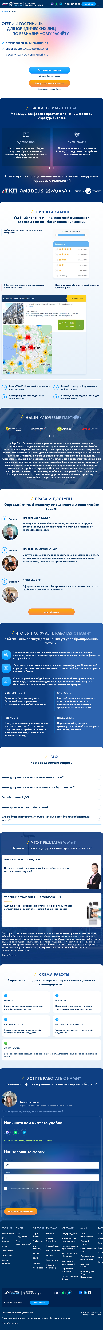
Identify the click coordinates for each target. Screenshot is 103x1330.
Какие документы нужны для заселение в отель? (33, 777)
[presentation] (23, 1201)
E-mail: (8, 1172)
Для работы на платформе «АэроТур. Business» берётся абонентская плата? (46, 818)
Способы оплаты (10, 1323)
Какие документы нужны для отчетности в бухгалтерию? (38, 787)
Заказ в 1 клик (88, 4)
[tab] (49, 168)
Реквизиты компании (60, 1318)
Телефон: (9, 1160)
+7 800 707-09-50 (72, 4)
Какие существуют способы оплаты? (25, 807)
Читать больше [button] (9, 955)
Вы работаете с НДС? (15, 797)
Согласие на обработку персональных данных (25, 1318)
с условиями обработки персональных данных (30, 1189)
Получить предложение (20, 1211)
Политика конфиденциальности (17, 1312)
